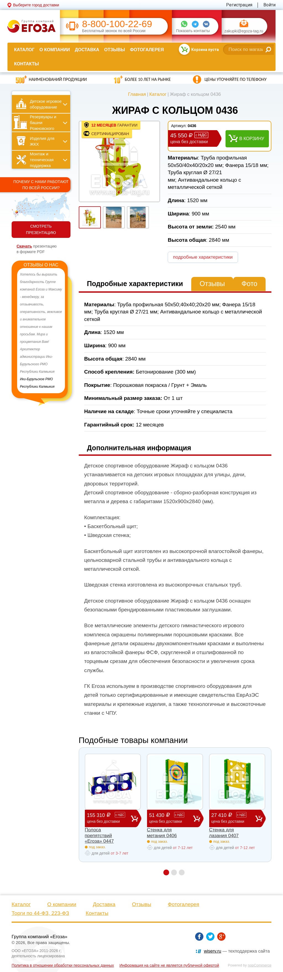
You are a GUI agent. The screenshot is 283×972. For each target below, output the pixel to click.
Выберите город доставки (36, 5)
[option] (41, 330)
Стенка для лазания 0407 (224, 832)
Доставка (87, 49)
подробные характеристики (203, 257)
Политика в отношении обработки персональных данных (63, 965)
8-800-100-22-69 (117, 24)
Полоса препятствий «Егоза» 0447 (99, 835)
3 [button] (182, 872)
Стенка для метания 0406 (162, 832)
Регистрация (239, 4)
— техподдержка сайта (237, 951)
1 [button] (166, 872)
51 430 (171, 818)
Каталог (24, 49)
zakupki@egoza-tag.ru (243, 31)
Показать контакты (193, 30)
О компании (55, 49)
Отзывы (114, 49)
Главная (137, 94)
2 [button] (174, 872)
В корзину (251, 138)
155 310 (109, 818)
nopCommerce (259, 965)
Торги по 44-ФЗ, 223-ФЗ (40, 913)
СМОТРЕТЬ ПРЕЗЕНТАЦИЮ (41, 229)
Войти (269, 4)
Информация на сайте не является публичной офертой (169, 965)
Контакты (26, 63)
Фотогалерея (147, 49)
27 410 (233, 818)
